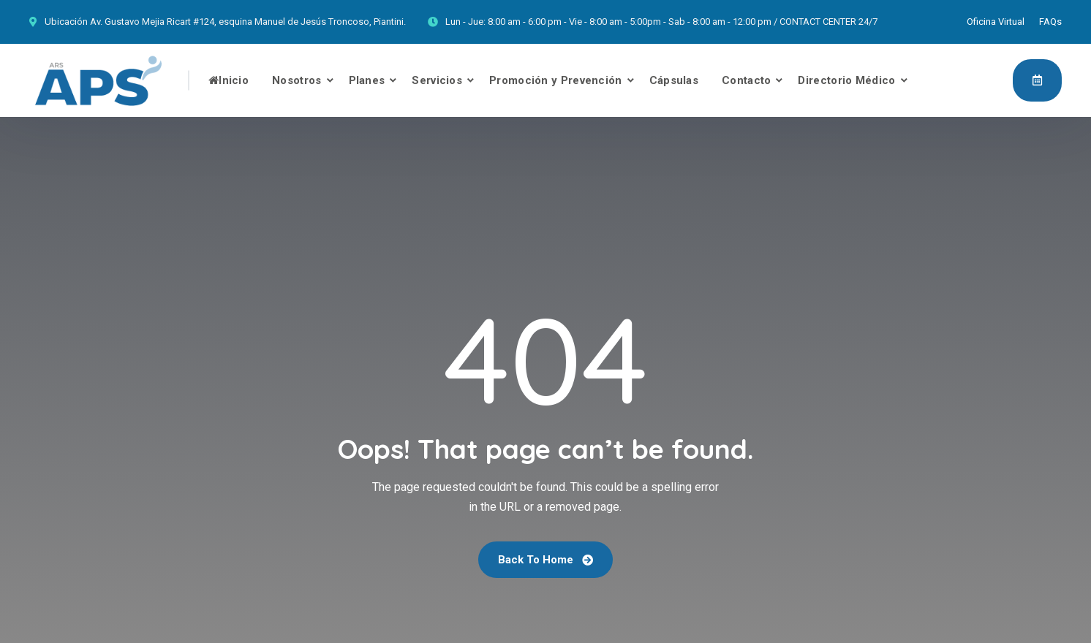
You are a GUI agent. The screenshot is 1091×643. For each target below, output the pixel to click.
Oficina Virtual (995, 21)
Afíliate (1037, 79)
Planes (367, 80)
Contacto (746, 80)
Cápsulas (673, 80)
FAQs (1050, 21)
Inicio (228, 80)
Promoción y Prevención (555, 80)
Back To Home (545, 559)
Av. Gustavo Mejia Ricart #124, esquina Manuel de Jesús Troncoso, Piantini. (248, 21)
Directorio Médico (846, 80)
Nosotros (296, 80)
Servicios (437, 80)
